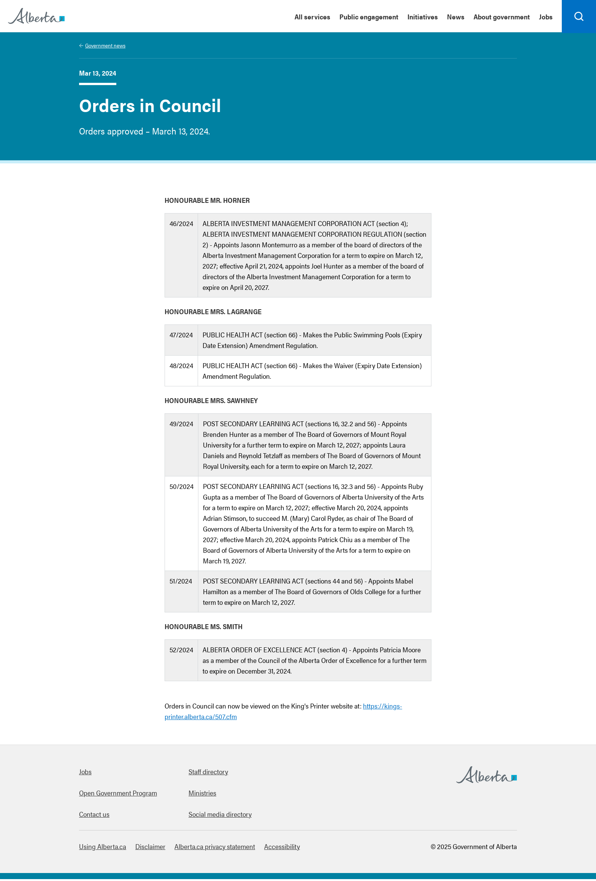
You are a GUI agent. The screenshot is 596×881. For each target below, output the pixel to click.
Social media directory (220, 816)
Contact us (94, 816)
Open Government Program (118, 794)
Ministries (202, 794)
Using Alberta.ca (102, 848)
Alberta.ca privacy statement (214, 848)
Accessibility (282, 848)
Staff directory (208, 773)
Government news (105, 47)
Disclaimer (150, 848)
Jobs (85, 773)
